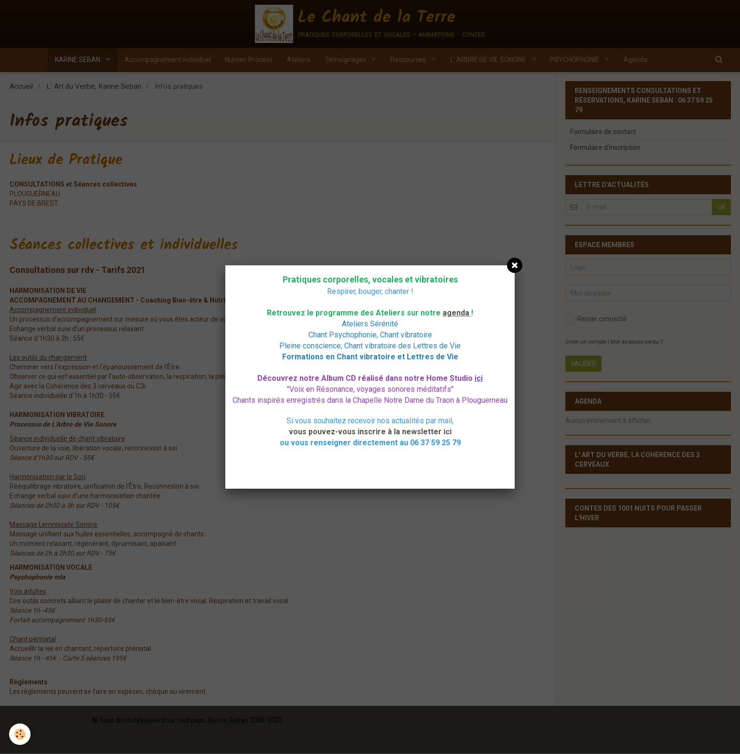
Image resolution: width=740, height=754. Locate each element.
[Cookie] (20, 734)
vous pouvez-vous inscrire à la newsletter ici (370, 431)
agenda (456, 312)
